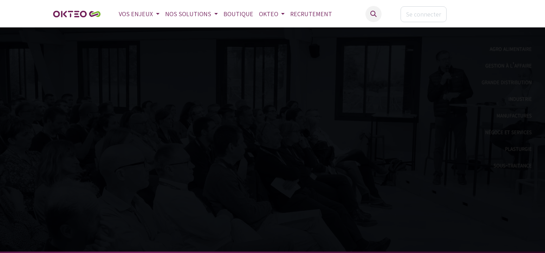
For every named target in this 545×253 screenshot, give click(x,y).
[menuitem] (139, 14)
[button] (373, 14)
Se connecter (423, 14)
